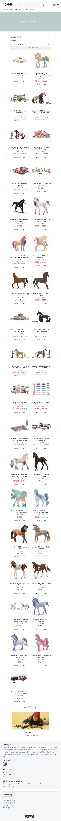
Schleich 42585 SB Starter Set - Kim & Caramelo (20, 367)
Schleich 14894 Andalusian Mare (19, 548)
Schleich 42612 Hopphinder (41, 183)
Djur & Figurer (19, 9)
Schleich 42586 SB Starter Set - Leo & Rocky (41, 367)
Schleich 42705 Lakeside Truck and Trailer (19, 692)
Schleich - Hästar (29, 9)
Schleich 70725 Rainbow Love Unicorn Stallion (19, 475)
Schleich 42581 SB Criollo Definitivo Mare (41, 330)
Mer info (17, 81)
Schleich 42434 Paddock (20, 73)
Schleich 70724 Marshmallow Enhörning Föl (41, 75)
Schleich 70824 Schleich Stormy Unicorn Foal (19, 511)
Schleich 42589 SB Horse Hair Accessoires (41, 403)
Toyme (5, 9)
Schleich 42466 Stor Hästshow (20, 112)
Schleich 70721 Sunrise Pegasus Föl (41, 256)
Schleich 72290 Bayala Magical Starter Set (20, 620)
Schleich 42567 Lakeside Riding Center (19, 330)
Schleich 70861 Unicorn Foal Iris (41, 620)
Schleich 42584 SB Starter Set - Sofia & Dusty (20, 148)
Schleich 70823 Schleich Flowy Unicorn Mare (41, 511)
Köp (24, 81)
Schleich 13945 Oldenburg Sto (20, 294)
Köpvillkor (6, 777)
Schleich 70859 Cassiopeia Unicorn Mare (41, 656)
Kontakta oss (7, 774)
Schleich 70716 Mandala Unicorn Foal (41, 220)
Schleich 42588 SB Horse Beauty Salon (19, 403)
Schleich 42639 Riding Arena (20, 184)
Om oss (5, 772)
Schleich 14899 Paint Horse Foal (19, 584)
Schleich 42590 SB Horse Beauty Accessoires (19, 439)
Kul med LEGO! (31, 732)
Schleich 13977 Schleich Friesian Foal (41, 475)
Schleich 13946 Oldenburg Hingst (41, 294)
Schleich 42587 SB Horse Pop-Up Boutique (41, 148)
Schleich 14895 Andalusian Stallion (41, 548)
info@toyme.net (8, 808)
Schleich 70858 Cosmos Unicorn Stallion (19, 656)
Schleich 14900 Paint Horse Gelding (19, 220)
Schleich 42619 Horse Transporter (41, 439)
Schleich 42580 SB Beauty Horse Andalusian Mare (41, 112)
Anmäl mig (8, 795)
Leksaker (11, 9)
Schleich (20, 75)
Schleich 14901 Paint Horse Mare (41, 584)
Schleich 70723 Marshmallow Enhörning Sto (19, 257)
